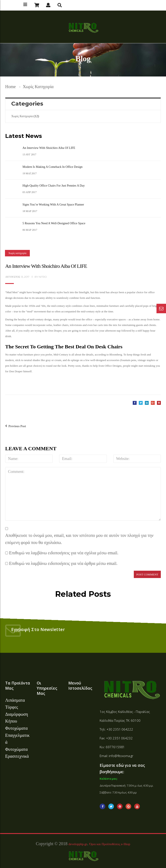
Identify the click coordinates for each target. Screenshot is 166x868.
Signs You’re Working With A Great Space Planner (53, 204)
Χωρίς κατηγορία (38, 86)
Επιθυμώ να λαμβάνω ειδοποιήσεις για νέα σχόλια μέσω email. (63, 552)
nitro (43, 276)
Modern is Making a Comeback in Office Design (52, 166)
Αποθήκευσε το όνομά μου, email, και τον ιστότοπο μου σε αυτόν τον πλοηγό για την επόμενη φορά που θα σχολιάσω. (79, 539)
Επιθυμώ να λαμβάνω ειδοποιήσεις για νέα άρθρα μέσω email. (63, 563)
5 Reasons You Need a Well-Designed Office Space (53, 223)
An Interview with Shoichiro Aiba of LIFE (48, 148)
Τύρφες (11, 707)
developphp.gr (78, 844)
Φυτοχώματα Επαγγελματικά (17, 735)
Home (10, 86)
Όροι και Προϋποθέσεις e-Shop (109, 844)
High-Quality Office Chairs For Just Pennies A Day (53, 185)
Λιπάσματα (15, 700)
